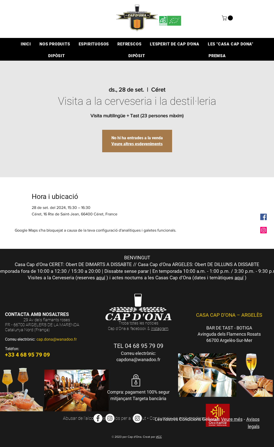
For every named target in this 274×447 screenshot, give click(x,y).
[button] (228, 17)
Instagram (159, 328)
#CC (159, 437)
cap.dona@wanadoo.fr (56, 339)
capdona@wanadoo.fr (138, 359)
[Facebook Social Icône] (263, 217)
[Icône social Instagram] (263, 230)
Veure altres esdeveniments (137, 144)
